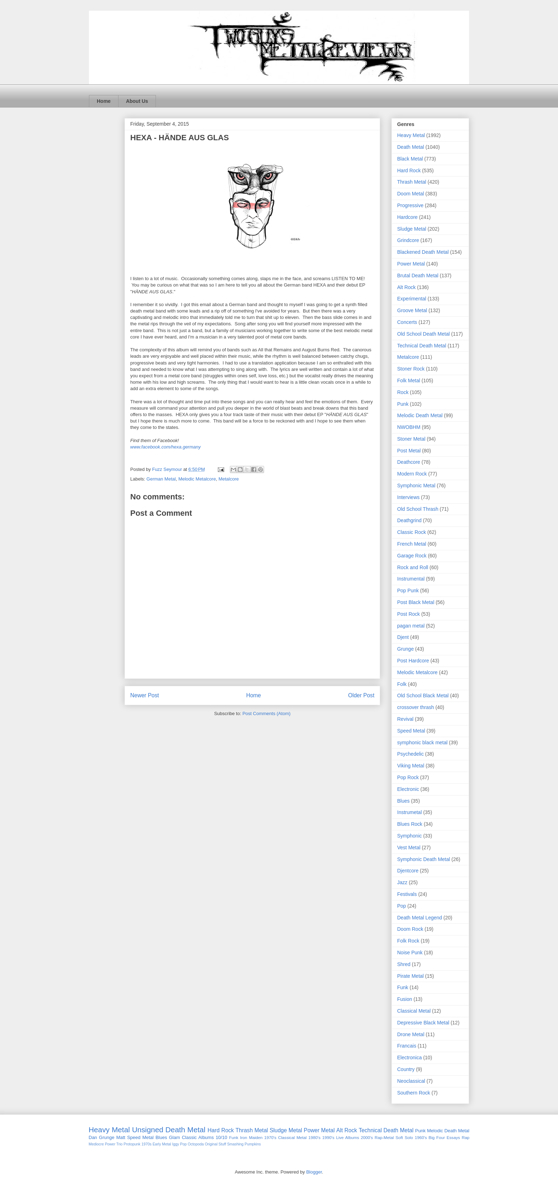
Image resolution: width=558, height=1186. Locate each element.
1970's (270, 1137)
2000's (367, 1137)
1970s (146, 1144)
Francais (406, 1046)
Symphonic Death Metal (423, 859)
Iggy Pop (179, 1144)
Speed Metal (411, 731)
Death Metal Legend (419, 917)
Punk (403, 404)
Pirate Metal (410, 976)
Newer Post (144, 695)
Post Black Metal (415, 602)
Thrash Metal (411, 182)
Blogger (314, 1172)
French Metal (411, 544)
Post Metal (409, 450)
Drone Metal (410, 1034)
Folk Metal (408, 380)
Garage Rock (411, 555)
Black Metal (410, 159)
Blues (403, 801)
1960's (421, 1137)
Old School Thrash (417, 509)
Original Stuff (215, 1144)
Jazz (402, 882)
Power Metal (411, 264)
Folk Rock (408, 941)
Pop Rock (408, 777)
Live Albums (347, 1137)
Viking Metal (410, 765)
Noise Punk (410, 952)
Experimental (411, 298)
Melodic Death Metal (420, 415)
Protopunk (131, 1144)
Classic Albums (198, 1137)
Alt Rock (406, 287)
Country (406, 1069)
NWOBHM (408, 427)
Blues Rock (409, 824)
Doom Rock (410, 929)
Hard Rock (409, 170)
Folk (401, 684)
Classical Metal (414, 1011)
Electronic (408, 789)
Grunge (405, 649)
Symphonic (409, 836)
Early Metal (162, 1144)
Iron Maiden (251, 1137)
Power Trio (114, 1144)
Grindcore (408, 240)
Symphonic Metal (416, 485)
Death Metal (410, 147)
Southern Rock (413, 1093)
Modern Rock (412, 474)
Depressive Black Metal (423, 1022)
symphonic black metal (422, 742)
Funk (402, 987)
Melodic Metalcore (197, 479)
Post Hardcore (413, 660)
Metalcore (229, 479)
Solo (409, 1137)
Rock (403, 392)
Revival (405, 719)
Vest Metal (408, 847)
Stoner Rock (411, 369)
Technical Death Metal (421, 345)
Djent (403, 637)
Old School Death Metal (423, 334)
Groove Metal (412, 310)
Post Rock (408, 614)
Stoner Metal (411, 439)
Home (104, 101)
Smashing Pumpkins (244, 1144)
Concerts (407, 322)
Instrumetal (409, 812)
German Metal (161, 479)
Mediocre (96, 1144)
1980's (315, 1137)
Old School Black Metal (423, 695)
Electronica (409, 1057)
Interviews (408, 497)
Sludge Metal (411, 229)
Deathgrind (409, 520)
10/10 (221, 1137)
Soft (399, 1137)
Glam (174, 1137)
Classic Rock (411, 532)
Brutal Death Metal (417, 275)
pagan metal (411, 626)
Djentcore (407, 870)
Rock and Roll (412, 567)
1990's (328, 1137)
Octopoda (196, 1144)
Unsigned (147, 1129)
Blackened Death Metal (423, 252)
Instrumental (411, 579)
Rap (465, 1137)
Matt (120, 1137)
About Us (137, 101)
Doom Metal (410, 193)
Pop (401, 906)
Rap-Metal (384, 1137)
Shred (403, 964)
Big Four (436, 1137)
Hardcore (407, 217)
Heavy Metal (411, 135)
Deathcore (408, 462)
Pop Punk (408, 590)
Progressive (410, 205)
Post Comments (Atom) (266, 713)
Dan (93, 1137)
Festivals (407, 894)
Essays (453, 1137)
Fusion (404, 999)
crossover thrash (415, 707)
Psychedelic (410, 754)
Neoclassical (411, 1081)
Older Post (361, 695)
